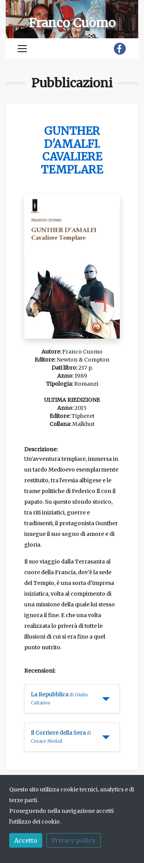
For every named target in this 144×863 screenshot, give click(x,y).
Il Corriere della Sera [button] (61, 736)
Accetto (25, 840)
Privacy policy (73, 840)
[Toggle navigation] (22, 48)
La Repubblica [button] (59, 698)
